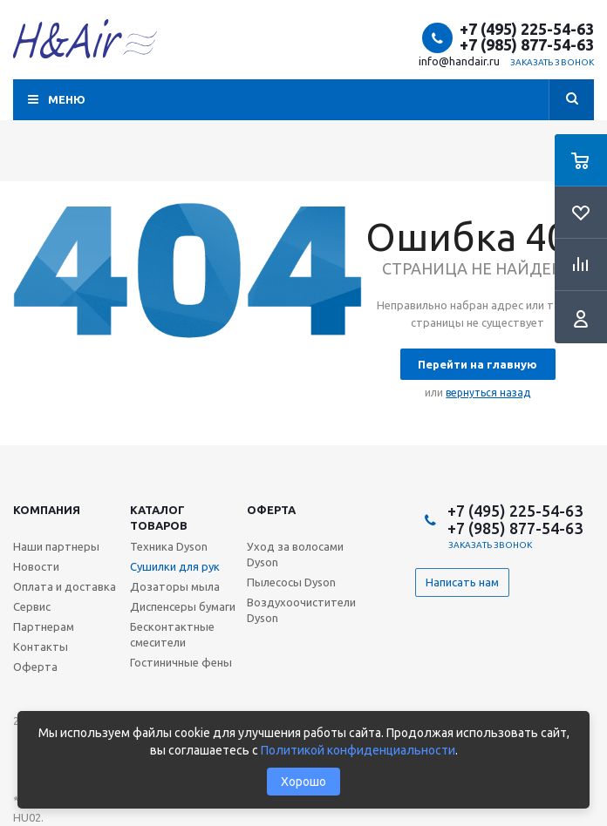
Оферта (271, 510)
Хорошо (303, 782)
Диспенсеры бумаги (182, 606)
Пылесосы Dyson (291, 582)
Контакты (40, 646)
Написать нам (462, 582)
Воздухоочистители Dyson (301, 610)
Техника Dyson (169, 546)
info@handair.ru (459, 61)
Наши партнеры (56, 546)
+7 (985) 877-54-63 (527, 44)
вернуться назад (488, 392)
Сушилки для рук (175, 566)
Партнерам (43, 626)
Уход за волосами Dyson (295, 554)
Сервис (32, 606)
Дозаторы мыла (175, 586)
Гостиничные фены (181, 662)
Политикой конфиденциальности (358, 750)
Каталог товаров (159, 517)
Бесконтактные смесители (172, 634)
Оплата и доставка (64, 586)
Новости (36, 566)
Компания (46, 510)
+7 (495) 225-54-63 (527, 29)
